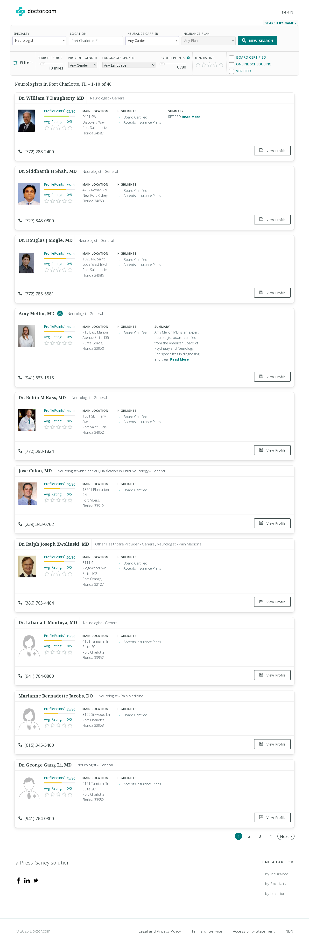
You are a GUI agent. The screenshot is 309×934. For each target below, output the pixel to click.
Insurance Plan (196, 33)
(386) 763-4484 (36, 592)
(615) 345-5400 (36, 731)
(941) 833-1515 (36, 372)
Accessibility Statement (254, 913)
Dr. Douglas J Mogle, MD (46, 236)
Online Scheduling (250, 63)
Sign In (287, 12)
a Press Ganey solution (43, 845)
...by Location (274, 875)
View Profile (272, 149)
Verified (240, 70)
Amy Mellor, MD (37, 307)
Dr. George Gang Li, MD (45, 749)
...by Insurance (275, 856)
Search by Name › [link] (280, 22)
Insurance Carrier (142, 33)
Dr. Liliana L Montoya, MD (48, 610)
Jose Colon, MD (35, 461)
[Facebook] (18, 862)
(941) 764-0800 (36, 663)
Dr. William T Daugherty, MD (51, 97)
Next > (286, 819)
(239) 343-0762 (36, 515)
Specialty (22, 33)
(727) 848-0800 (36, 218)
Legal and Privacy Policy (160, 913)
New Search (257, 39)
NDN (289, 913)
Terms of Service (207, 913)
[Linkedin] (27, 862)
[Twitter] (35, 862)
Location (78, 33)
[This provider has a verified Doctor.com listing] (60, 307)
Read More (191, 115)
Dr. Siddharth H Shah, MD (48, 168)
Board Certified (247, 56)
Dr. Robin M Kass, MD (42, 390)
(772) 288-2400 (36, 150)
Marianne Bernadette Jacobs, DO (56, 681)
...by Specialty (274, 866)
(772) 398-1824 (36, 443)
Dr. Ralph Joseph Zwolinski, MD (54, 533)
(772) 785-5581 (36, 289)
